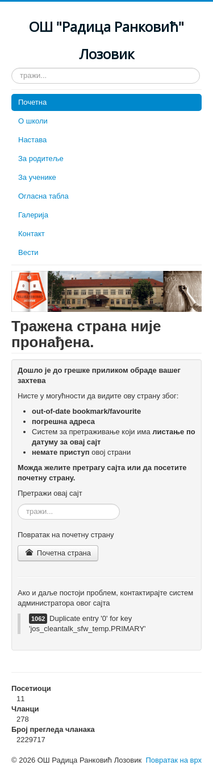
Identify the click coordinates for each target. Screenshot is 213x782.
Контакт (31, 233)
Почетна (32, 102)
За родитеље (41, 158)
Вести (28, 252)
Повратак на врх (173, 760)
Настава (32, 139)
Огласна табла (43, 196)
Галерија (33, 215)
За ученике (37, 177)
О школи (33, 121)
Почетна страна (58, 553)
